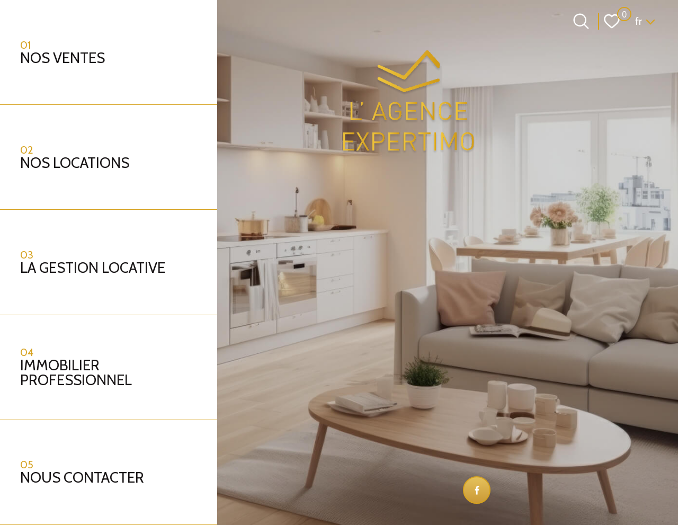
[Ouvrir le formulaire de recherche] (581, 21)
